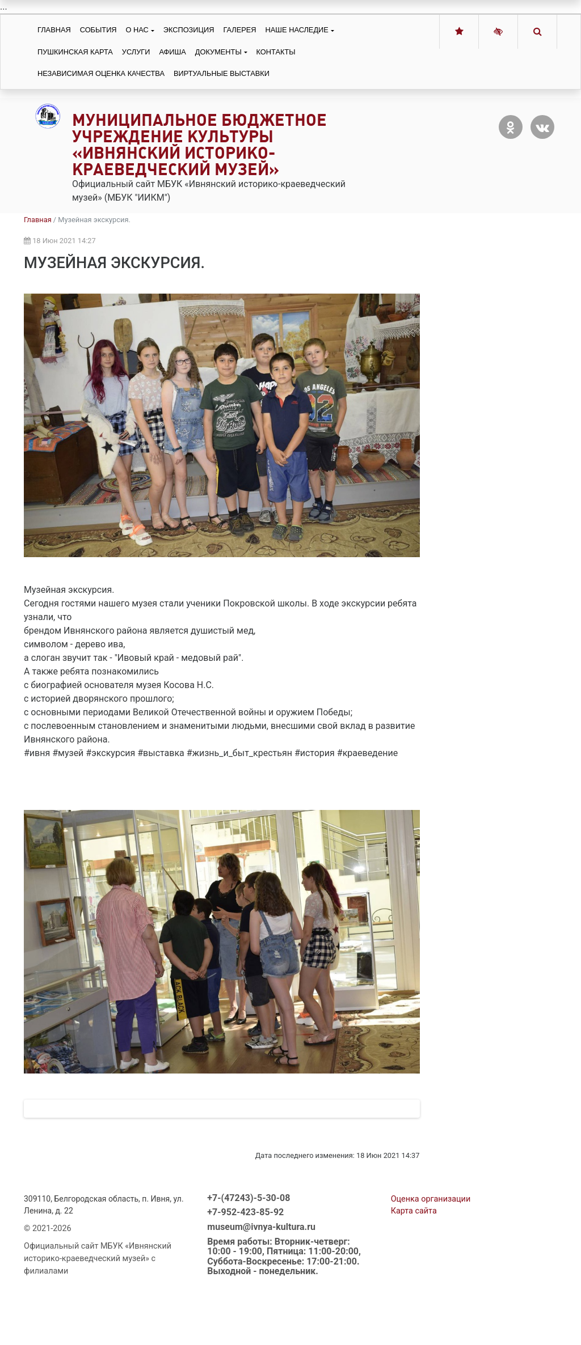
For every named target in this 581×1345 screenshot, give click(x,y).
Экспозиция (188, 30)
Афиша (172, 52)
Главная (54, 30)
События (98, 30)
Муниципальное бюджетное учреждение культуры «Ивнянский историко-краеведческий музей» (199, 144)
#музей (67, 753)
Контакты (276, 52)
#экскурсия (110, 753)
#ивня (37, 753)
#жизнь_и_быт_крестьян (239, 753)
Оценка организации (431, 1246)
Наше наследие (297, 30)
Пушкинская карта (75, 52)
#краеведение (367, 753)
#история (314, 753)
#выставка (160, 753)
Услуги (136, 52)
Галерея (239, 30)
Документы (218, 52)
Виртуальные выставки (222, 73)
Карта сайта (414, 1258)
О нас (137, 30)
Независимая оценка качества (101, 73)
